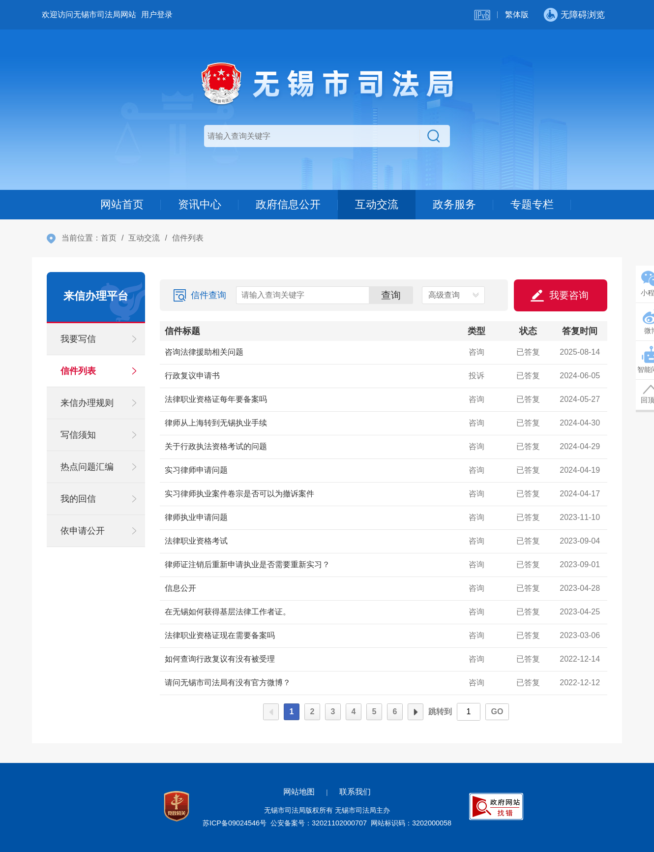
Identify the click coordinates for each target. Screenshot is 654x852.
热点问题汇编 (87, 467)
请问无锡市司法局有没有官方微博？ (228, 682)
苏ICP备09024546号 (235, 823)
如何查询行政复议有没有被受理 (220, 659)
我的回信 (78, 499)
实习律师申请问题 (196, 470)
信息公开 (180, 588)
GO (497, 711)
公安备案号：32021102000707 (318, 823)
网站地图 (299, 792)
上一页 (271, 712)
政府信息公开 (288, 204)
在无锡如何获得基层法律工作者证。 (228, 612)
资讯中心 (199, 204)
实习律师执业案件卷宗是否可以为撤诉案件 (239, 493)
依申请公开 (82, 531)
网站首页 (122, 204)
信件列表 (78, 371)
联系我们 (355, 792)
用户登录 (157, 14)
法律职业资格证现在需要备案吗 (220, 635)
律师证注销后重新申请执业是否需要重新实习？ (247, 564)
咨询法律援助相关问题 (204, 352)
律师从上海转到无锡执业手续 (216, 423)
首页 (109, 238)
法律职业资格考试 (196, 541)
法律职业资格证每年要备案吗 (216, 399)
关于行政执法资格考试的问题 (216, 446)
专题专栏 (532, 204)
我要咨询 (569, 295)
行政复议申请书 (192, 375)
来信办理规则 (87, 403)
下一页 (415, 712)
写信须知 (78, 435)
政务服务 (454, 204)
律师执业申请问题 (196, 517)
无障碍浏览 (583, 15)
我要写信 (78, 339)
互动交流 (376, 204)
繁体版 (517, 14)
